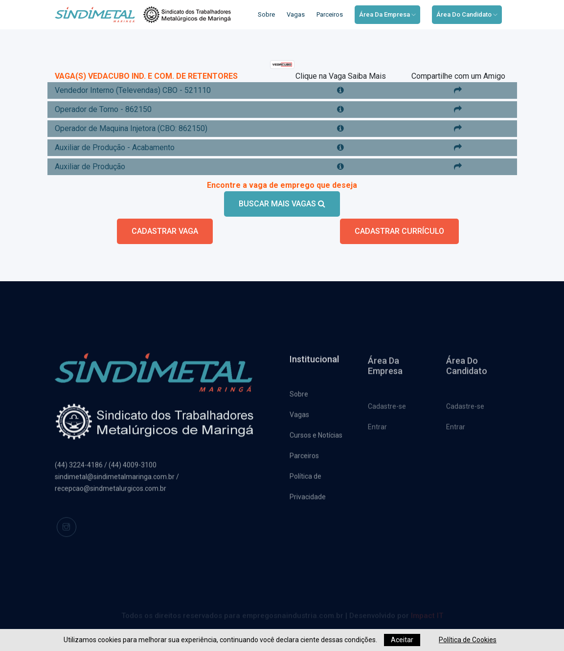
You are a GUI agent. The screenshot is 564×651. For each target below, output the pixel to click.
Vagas (296, 14)
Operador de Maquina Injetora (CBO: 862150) (131, 128)
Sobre (266, 14)
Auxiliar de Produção (90, 166)
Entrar (377, 430)
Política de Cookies (467, 640)
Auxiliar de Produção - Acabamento (115, 147)
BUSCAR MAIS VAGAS (282, 203)
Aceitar (402, 640)
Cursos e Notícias (316, 438)
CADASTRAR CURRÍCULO (399, 231)
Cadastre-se (387, 409)
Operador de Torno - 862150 (103, 109)
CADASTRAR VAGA (165, 231)
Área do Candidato (466, 14)
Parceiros (329, 14)
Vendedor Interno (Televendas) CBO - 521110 (133, 90)
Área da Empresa (387, 14)
